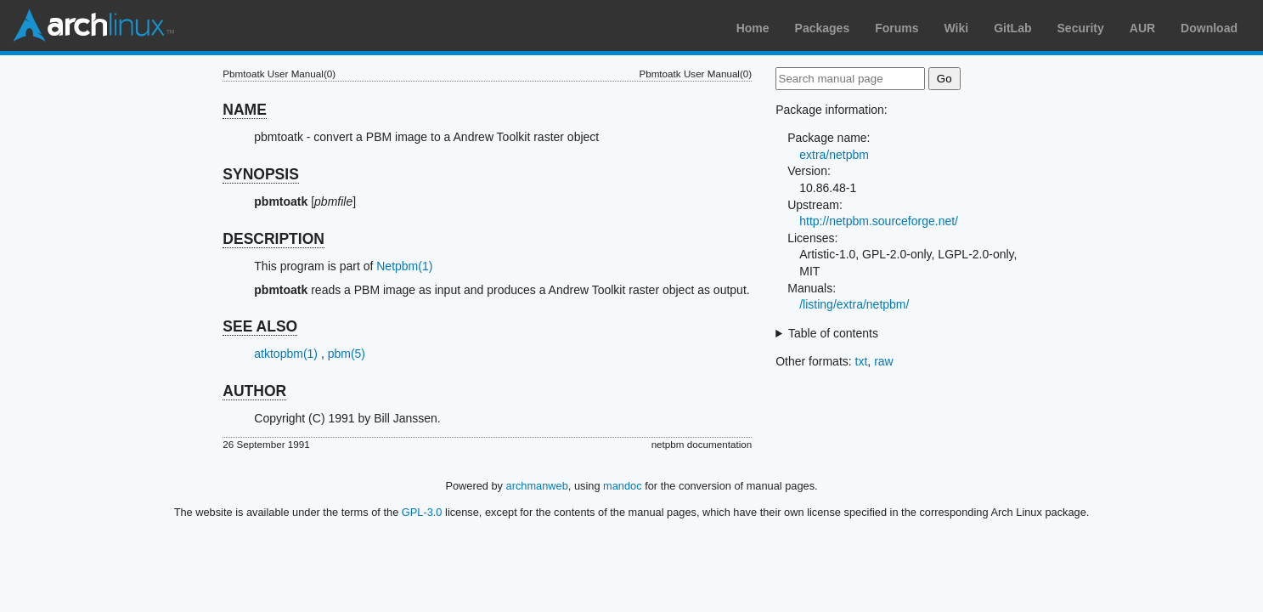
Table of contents (833, 333)
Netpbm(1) (404, 266)
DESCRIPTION (273, 238)
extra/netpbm (834, 155)
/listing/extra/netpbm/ (854, 304)
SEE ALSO (260, 326)
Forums (896, 28)
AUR (1142, 28)
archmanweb (537, 485)
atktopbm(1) (286, 353)
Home (753, 28)
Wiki (956, 28)
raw (884, 361)
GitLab (1012, 28)
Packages (822, 28)
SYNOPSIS (260, 174)
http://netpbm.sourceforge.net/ (878, 221)
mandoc (622, 485)
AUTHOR (254, 391)
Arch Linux (93, 25)
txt (861, 361)
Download (1209, 28)
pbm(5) (346, 353)
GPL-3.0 (422, 512)
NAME (245, 109)
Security (1080, 28)
